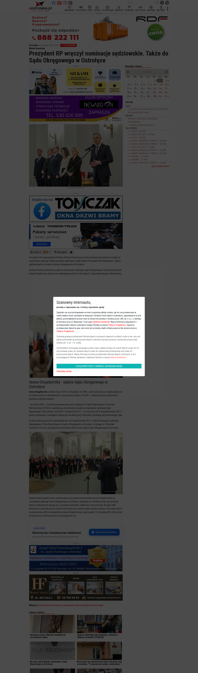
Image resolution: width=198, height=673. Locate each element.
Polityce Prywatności (117, 325)
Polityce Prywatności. (118, 357)
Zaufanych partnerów (101, 322)
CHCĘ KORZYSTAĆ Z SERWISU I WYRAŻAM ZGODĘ (99, 366)
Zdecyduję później (64, 371)
